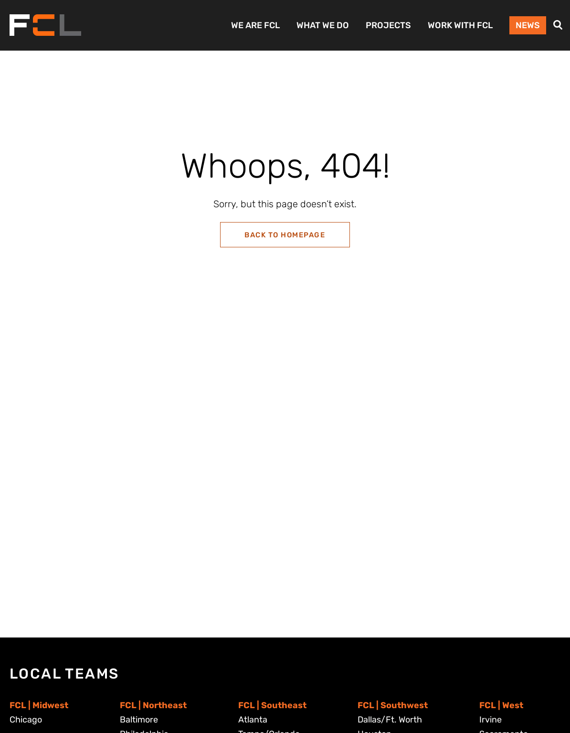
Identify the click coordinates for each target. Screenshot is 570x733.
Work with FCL (460, 25)
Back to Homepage (284, 235)
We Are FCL (255, 25)
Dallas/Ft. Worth (390, 719)
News (528, 25)
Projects (388, 25)
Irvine (490, 719)
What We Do (322, 25)
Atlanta (252, 719)
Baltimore (139, 719)
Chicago (26, 719)
